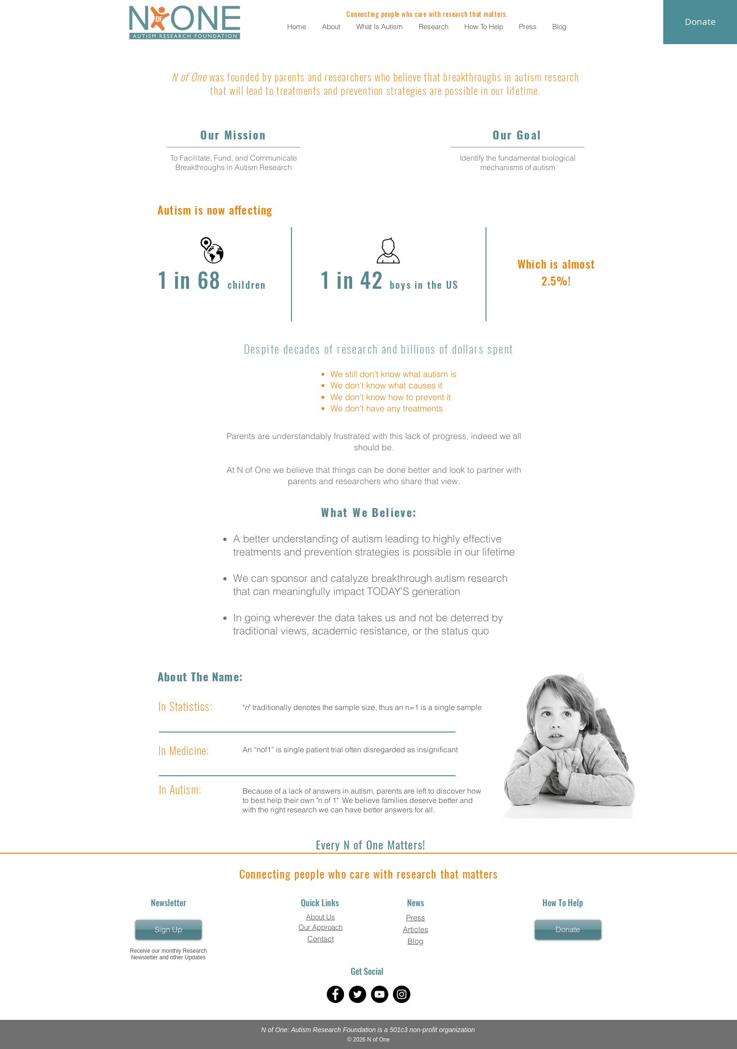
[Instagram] (401, 994)
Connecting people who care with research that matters (368, 873)
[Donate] (568, 930)
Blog (415, 941)
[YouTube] (379, 994)
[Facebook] (335, 994)
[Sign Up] (168, 930)
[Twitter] (357, 994)
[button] (332, 26)
